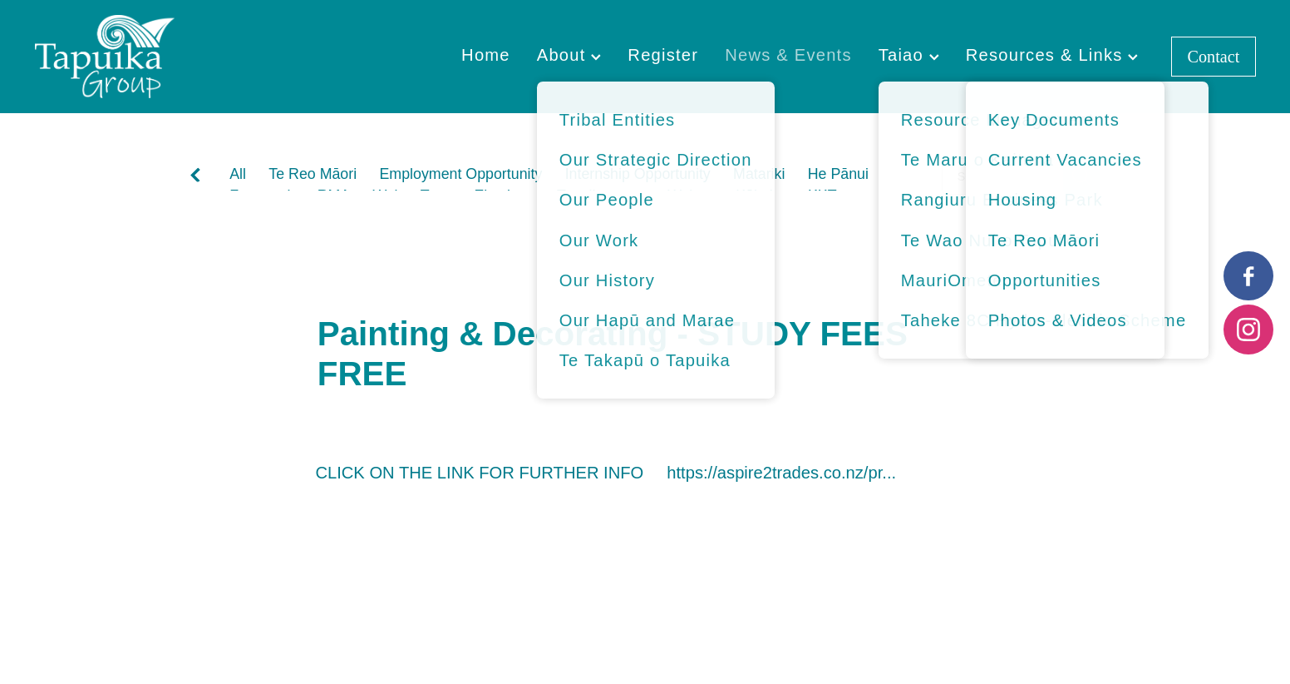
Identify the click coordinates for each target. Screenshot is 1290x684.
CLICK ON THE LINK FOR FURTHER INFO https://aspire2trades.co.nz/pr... (605, 472)
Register (663, 55)
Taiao (909, 55)
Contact (1214, 56)
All (237, 174)
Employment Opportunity (460, 174)
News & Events (788, 55)
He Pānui (838, 174)
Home (485, 55)
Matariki (759, 174)
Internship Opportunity (638, 174)
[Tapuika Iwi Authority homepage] (157, 56)
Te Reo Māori (312, 174)
